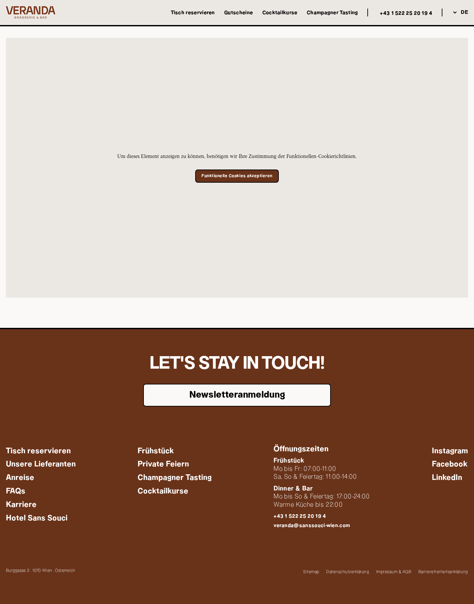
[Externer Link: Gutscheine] (238, 12)
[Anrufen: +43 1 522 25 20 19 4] (404, 13)
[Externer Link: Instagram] (450, 451)
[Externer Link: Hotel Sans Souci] (36, 518)
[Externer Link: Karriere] (21, 504)
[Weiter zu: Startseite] (30, 12)
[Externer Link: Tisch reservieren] (193, 12)
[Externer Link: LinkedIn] (447, 478)
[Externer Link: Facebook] (449, 464)
